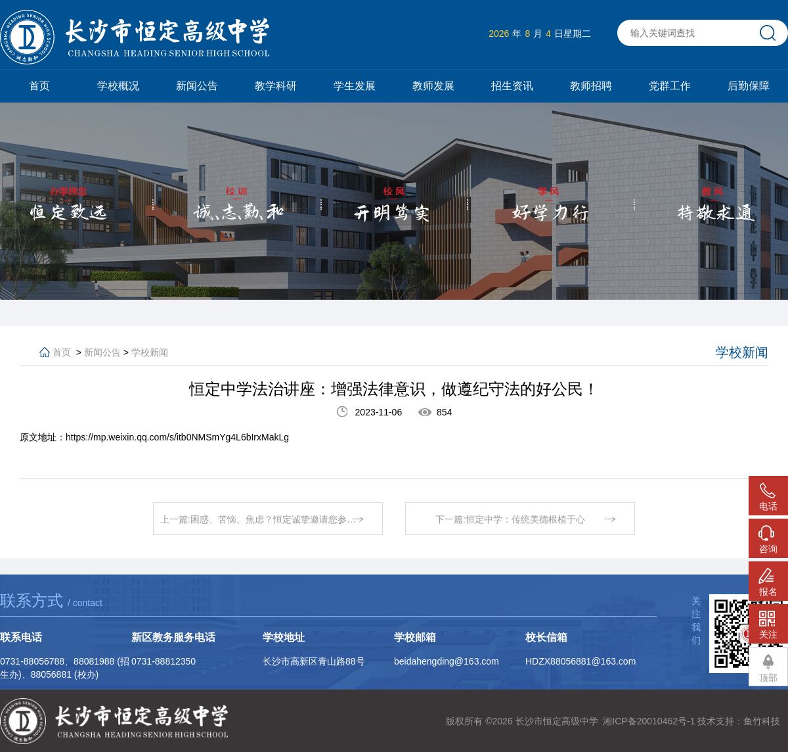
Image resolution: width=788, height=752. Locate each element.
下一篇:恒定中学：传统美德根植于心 (510, 519)
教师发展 (433, 85)
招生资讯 (512, 85)
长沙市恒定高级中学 (556, 721)
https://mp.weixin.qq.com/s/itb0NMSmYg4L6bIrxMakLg (177, 437)
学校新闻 (149, 352)
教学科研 (276, 85)
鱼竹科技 (761, 721)
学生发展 (355, 85)
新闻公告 (197, 85)
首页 (39, 85)
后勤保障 (749, 85)
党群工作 (670, 85)
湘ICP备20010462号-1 (649, 721)
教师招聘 (591, 85)
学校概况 (118, 85)
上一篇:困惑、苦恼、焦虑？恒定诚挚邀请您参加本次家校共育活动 (271, 519)
